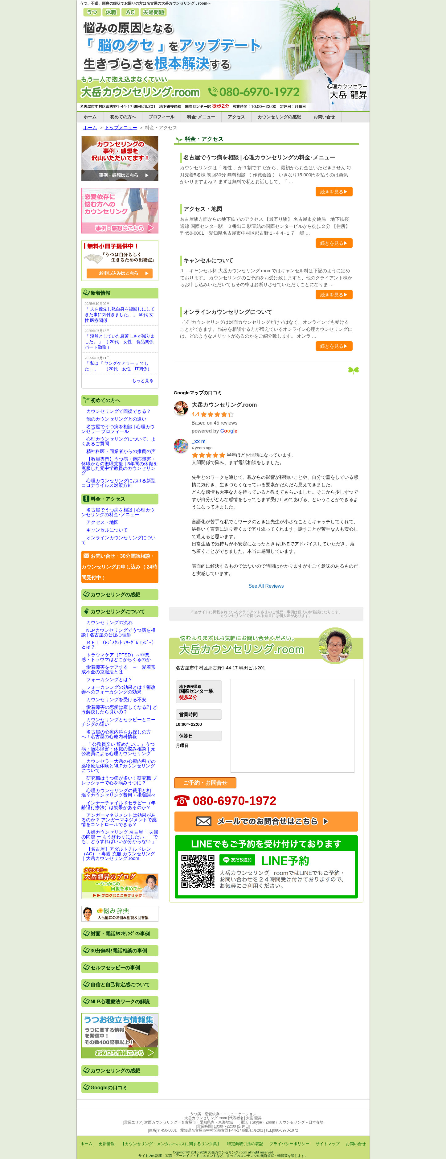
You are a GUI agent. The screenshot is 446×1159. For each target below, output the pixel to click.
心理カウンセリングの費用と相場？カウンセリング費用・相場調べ (118, 793)
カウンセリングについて (118, 611)
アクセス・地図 (202, 209)
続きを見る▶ (334, 191)
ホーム (90, 116)
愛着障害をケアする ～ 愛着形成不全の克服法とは (118, 669)
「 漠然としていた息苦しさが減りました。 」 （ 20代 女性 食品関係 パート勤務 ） (120, 342)
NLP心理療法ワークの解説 (120, 1001)
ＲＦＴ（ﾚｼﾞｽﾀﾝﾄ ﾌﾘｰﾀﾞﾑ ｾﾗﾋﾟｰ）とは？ (118, 645)
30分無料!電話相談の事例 (119, 950)
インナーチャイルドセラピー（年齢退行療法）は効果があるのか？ (118, 805)
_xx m (199, 441)
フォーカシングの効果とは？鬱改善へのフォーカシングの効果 (118, 689)
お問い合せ (324, 116)
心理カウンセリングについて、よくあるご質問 (118, 441)
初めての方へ (123, 116)
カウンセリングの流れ (109, 622)
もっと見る (142, 380)
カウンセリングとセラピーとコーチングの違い (118, 722)
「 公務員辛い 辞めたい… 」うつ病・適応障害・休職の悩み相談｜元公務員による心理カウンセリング (118, 749)
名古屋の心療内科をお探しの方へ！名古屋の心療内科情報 (116, 734)
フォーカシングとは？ (109, 679)
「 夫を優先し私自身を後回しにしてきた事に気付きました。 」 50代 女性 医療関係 (120, 314)
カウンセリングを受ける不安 (116, 699)
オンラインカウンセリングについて (227, 312)
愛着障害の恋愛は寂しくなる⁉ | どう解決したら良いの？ (119, 709)
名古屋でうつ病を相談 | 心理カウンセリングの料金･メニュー (259, 157)
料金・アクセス (108, 499)
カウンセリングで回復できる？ (118, 411)
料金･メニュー (201, 116)
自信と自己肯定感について (120, 984)
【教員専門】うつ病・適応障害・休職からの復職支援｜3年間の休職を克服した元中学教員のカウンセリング (119, 465)
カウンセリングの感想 (279, 116)
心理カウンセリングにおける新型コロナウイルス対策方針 (118, 483)
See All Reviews (266, 586)
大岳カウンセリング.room (224, 405)
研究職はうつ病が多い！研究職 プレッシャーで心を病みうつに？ (119, 780)
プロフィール (161, 116)
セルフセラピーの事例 (115, 967)
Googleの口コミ (109, 1087)
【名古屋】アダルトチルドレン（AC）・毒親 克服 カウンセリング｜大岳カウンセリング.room (118, 853)
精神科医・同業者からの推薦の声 (121, 451)
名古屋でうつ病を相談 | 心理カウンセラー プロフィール (118, 429)
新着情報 (100, 293)
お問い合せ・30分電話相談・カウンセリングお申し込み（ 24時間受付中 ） (119, 566)
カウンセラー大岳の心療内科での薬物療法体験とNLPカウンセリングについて (118, 765)
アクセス (236, 116)
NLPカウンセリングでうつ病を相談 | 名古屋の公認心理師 (118, 632)
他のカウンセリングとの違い (116, 418)
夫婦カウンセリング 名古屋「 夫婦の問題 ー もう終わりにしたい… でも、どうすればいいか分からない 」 (119, 836)
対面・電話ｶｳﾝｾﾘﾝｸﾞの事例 (120, 933)
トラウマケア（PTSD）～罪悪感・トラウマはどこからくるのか (116, 657)
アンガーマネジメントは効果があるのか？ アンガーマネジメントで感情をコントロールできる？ (119, 819)
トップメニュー (121, 127)
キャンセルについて (208, 260)
